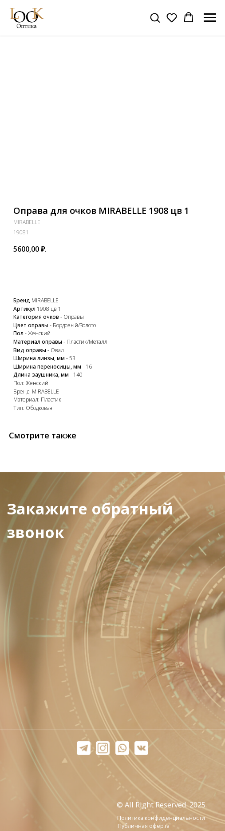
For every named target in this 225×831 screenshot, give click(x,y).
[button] (155, 17)
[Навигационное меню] (210, 17)
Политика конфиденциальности (161, 818)
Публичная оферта (144, 826)
